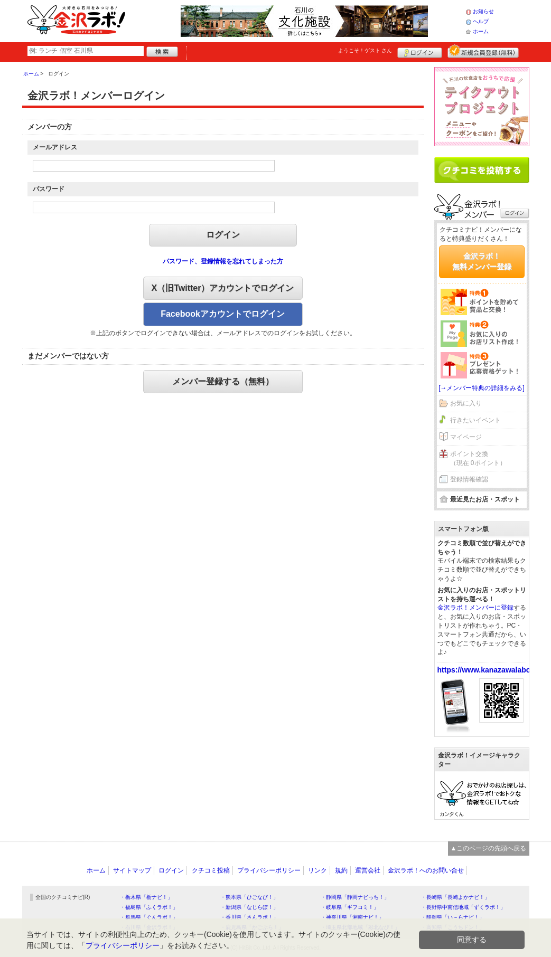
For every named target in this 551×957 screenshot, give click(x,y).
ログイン (419, 51)
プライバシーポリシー (269, 870)
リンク (317, 870)
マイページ (466, 437)
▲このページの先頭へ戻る (489, 848)
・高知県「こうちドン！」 (452, 927)
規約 (341, 870)
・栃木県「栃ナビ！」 (146, 897)
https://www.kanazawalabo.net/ (491, 670)
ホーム (481, 31)
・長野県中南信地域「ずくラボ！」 (463, 907)
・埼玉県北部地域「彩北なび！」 (360, 927)
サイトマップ (132, 870)
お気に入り (466, 403)
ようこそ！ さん (365, 50)
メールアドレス (55, 147)
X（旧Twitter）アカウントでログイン (223, 287)
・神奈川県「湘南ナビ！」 (352, 917)
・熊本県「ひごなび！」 (249, 897)
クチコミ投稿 (211, 870)
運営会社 (367, 870)
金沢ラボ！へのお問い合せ (426, 870)
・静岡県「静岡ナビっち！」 (355, 897)
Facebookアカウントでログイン (223, 313)
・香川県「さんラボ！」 (249, 917)
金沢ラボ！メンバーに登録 (475, 607)
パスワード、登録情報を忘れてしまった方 (223, 261)
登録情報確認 (469, 479)
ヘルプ (481, 21)
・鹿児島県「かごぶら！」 (252, 927)
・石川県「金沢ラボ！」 (149, 927)
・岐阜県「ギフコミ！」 (350, 907)
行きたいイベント (475, 420)
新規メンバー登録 (483, 51)
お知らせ (483, 11)
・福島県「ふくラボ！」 (149, 907)
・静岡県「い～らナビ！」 (452, 917)
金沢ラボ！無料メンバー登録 (481, 261)
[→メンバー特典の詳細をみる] (481, 388)
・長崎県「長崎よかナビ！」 (455, 897)
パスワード (48, 189)
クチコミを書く (481, 170)
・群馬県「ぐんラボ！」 (149, 917)
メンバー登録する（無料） (223, 381)
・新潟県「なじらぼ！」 (249, 907)
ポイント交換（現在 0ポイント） (478, 458)
